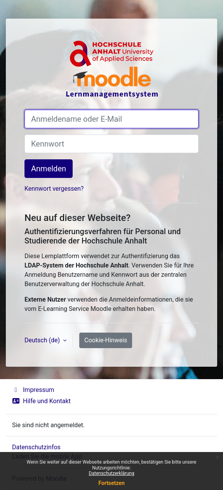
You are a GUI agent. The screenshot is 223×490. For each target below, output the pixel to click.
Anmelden (48, 168)
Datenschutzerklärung (111, 473)
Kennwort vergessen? (54, 188)
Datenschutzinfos (36, 447)
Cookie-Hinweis (105, 340)
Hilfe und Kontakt (41, 401)
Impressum (33, 389)
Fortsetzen (111, 483)
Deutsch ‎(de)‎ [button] (42, 340)
